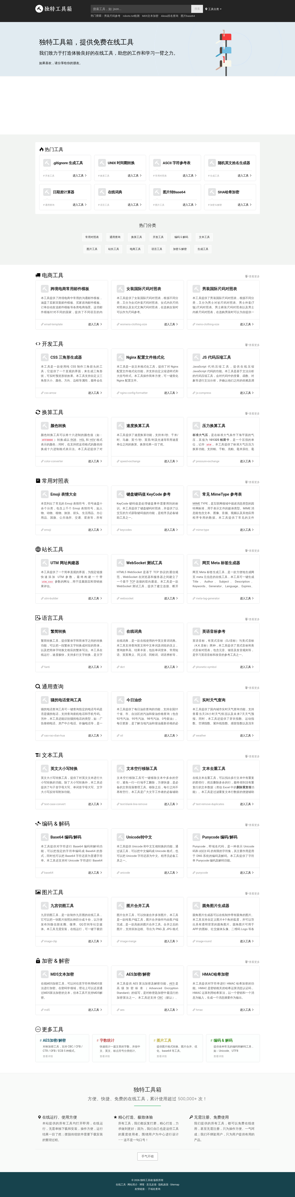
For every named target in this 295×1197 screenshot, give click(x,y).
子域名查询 (154, 1189)
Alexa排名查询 (169, 15)
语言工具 (156, 249)
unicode (123, 872)
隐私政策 (163, 1184)
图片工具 (92, 249)
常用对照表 (92, 237)
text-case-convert (53, 804)
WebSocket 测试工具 (144, 563)
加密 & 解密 (180, 249)
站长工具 (113, 249)
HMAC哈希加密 (215, 974)
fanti (45, 667)
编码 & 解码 (181, 237)
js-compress (202, 393)
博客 (142, 1184)
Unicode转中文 (139, 837)
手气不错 (147, 1156)
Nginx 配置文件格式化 (145, 357)
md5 (45, 1010)
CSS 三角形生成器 (66, 357)
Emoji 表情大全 (64, 494)
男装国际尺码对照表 (219, 289)
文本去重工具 (213, 769)
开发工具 (158, 237)
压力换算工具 (213, 426)
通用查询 (115, 237)
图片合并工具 (138, 906)
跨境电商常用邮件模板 (70, 289)
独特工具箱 (146, 1180)
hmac (198, 1010)
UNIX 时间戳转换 (121, 163)
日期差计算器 (63, 192)
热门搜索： (97, 15)
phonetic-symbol (204, 667)
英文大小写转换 (64, 769)
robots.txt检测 (131, 15)
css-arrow (48, 393)
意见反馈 (151, 1184)
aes (120, 1010)
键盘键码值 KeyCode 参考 (148, 494)
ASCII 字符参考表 (176, 163)
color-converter (52, 461)
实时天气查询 (213, 700)
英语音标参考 (213, 631)
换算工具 (136, 237)
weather (199, 735)
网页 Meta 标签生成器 (221, 563)
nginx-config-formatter (132, 393)
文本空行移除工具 (141, 769)
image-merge (126, 941)
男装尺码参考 (112, 15)
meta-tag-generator (206, 598)
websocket (125, 598)
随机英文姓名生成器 (234, 163)
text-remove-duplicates (208, 804)
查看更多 (253, 276)
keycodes (124, 530)
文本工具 (204, 237)
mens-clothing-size (206, 324)
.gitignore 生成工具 (68, 163)
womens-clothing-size (132, 324)
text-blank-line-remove (132, 804)
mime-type (201, 530)
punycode (200, 872)
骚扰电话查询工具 (66, 700)
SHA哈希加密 (228, 192)
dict (121, 667)
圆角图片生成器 (215, 906)
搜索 (197, 8)
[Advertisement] (147, 105)
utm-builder (49, 598)
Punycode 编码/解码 (219, 837)
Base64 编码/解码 (66, 837)
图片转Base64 (174, 192)
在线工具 (121, 1184)
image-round (202, 941)
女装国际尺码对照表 (143, 289)
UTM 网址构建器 (65, 563)
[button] (213, 9)
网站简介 (133, 1184)
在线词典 (115, 192)
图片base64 (188, 15)
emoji (46, 530)
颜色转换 (58, 426)
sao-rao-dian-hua (53, 735)
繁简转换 (58, 631)
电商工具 (135, 249)
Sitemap (174, 1184)
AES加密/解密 (138, 974)
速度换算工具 (138, 426)
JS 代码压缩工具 (216, 357)
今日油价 (134, 700)
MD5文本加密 (150, 15)
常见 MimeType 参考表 (222, 494)
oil (120, 735)
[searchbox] (141, 9)
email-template (52, 324)
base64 (47, 872)
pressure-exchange (206, 461)
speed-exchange (128, 461)
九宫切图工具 (62, 906)
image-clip (49, 941)
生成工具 (203, 249)
